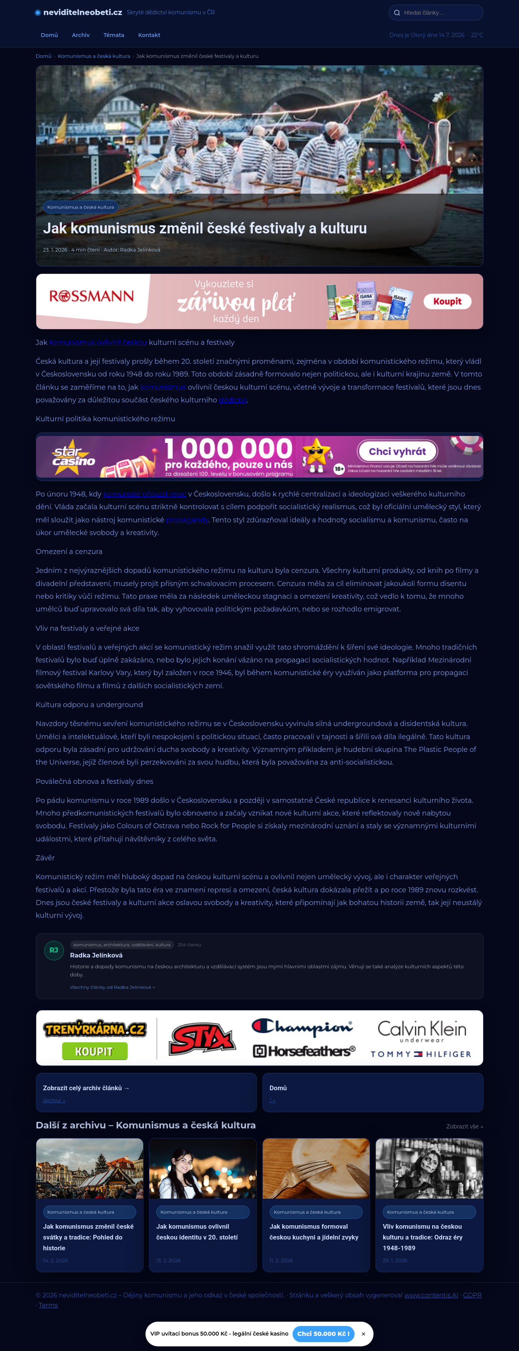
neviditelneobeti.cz (83, 12)
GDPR (472, 1295)
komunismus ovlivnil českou (98, 342)
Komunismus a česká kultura (94, 56)
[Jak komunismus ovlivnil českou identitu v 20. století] (203, 1205)
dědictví (233, 400)
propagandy (187, 520)
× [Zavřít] (364, 1334)
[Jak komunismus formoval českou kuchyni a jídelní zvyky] (316, 1205)
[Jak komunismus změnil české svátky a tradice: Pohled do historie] (90, 1205)
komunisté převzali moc (144, 494)
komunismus (163, 387)
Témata (113, 35)
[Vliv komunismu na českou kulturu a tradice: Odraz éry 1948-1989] (429, 1205)
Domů (49, 35)
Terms (48, 1305)
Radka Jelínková (96, 955)
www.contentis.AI (431, 1295)
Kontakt (149, 35)
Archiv (81, 35)
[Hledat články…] (441, 12)
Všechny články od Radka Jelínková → (112, 987)
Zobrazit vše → (464, 1126)
